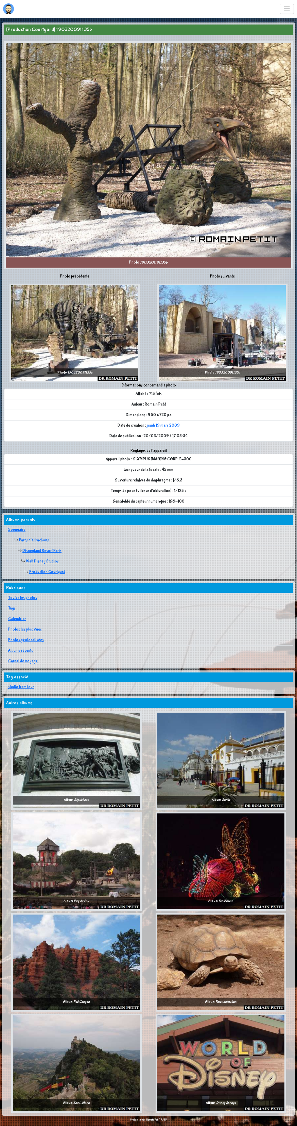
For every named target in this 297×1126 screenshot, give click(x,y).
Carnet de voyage (23, 661)
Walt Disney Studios (42, 561)
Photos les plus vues (25, 629)
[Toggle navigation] (287, 9)
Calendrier (17, 619)
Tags (12, 608)
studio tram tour (21, 687)
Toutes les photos (22, 598)
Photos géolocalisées (26, 640)
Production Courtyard (47, 572)
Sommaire (16, 529)
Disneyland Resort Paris (42, 551)
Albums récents (20, 650)
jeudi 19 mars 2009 (163, 425)
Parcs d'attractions (34, 540)
